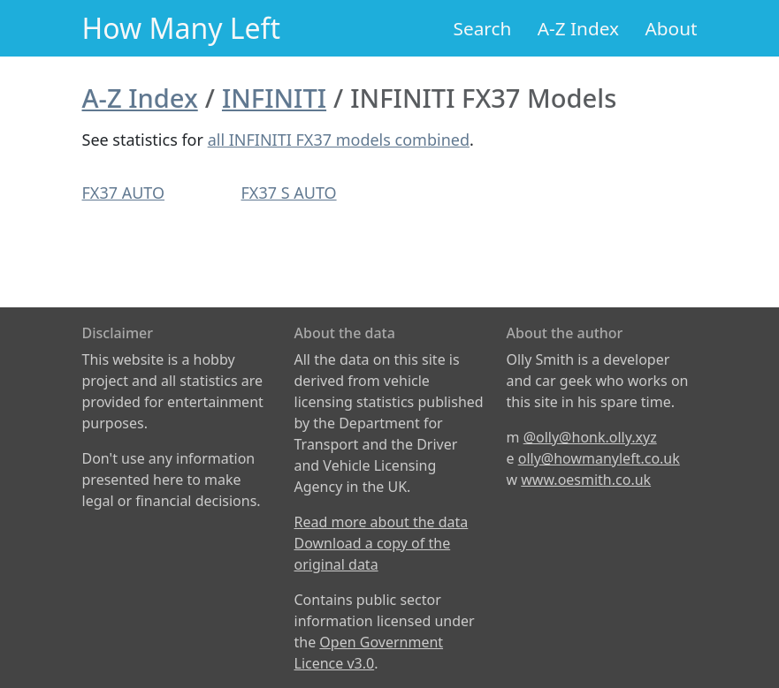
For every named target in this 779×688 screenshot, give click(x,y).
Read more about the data (381, 522)
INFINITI (274, 98)
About (671, 28)
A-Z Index (578, 28)
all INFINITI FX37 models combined (339, 139)
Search (483, 28)
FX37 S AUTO (289, 192)
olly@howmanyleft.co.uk (599, 458)
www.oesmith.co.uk (586, 479)
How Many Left (181, 28)
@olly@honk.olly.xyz (590, 437)
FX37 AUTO (123, 192)
